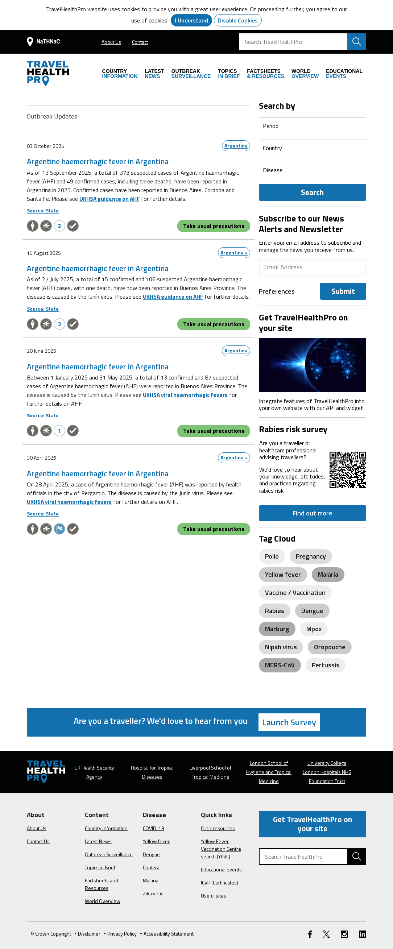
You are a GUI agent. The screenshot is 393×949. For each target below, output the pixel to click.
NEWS (154, 73)
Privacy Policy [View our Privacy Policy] (120, 933)
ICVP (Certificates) (219, 882)
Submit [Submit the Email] (343, 291)
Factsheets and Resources (101, 884)
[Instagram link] (344, 933)
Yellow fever (156, 841)
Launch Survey (289, 722)
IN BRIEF (229, 73)
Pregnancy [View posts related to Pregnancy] (311, 556)
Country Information (106, 828)
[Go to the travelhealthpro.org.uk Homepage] (48, 73)
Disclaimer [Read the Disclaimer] (87, 933)
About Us (111, 42)
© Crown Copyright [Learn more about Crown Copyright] (50, 933)
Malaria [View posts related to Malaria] (328, 574)
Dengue (151, 854)
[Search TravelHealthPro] (302, 41)
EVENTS (344, 73)
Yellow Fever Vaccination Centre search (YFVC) (221, 848)
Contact (140, 42)
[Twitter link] (326, 933)
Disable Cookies (238, 20)
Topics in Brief (100, 867)
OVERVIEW (305, 73)
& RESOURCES (265, 73)
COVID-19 (153, 828)
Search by (277, 105)
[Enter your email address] (312, 267)
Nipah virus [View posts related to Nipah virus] (281, 647)
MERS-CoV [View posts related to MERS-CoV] (280, 665)
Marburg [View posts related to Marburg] (277, 629)
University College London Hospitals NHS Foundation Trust (327, 772)
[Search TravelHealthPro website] (356, 41)
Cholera (151, 867)
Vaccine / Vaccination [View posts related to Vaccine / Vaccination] (295, 592)
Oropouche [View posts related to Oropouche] (330, 647)
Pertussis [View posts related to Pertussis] (325, 665)
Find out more (312, 513)
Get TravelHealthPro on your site (312, 823)
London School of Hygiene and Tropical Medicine (268, 772)
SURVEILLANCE (191, 73)
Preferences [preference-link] (277, 291)
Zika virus (153, 893)
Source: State (43, 210)
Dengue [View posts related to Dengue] (312, 611)
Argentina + (234, 252)
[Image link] (312, 364)
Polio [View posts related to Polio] (272, 556)
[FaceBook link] (310, 933)
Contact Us (38, 841)
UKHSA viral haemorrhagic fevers (186, 403)
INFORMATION (120, 73)
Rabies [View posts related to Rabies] (274, 611)
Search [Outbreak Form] (312, 192)
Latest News (98, 841)
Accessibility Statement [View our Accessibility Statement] (167, 933)
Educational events (221, 869)
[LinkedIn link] (362, 933)
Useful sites (213, 895)
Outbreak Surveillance (109, 854)
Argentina (236, 145)
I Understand (191, 20)
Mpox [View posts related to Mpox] (314, 629)
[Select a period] (312, 125)
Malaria (150, 880)
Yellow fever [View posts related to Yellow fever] (283, 574)
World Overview (102, 901)
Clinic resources (218, 828)
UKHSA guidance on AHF (110, 198)
